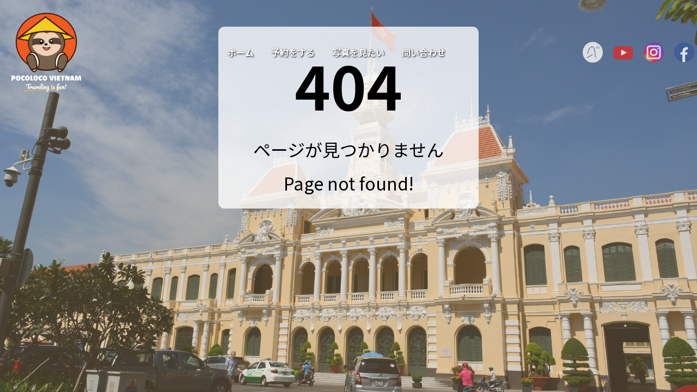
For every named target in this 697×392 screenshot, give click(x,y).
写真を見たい (358, 52)
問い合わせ (423, 52)
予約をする (293, 52)
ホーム (241, 52)
